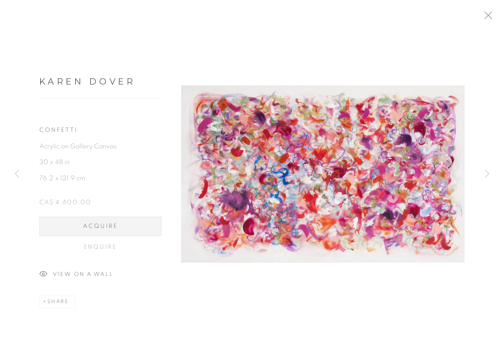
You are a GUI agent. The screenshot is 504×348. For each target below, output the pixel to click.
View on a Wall (76, 276)
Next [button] (487, 174)
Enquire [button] (100, 249)
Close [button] (493, 18)
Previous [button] (17, 174)
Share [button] (58, 304)
